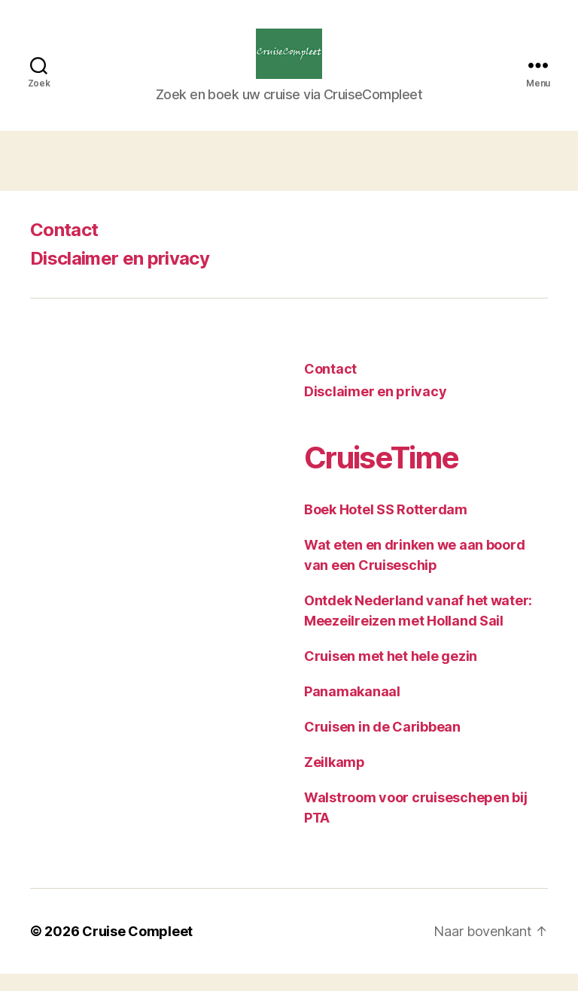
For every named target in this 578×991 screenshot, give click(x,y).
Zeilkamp (334, 779)
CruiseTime (381, 474)
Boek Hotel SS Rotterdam (385, 527)
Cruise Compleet (137, 948)
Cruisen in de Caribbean (382, 744)
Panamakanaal (352, 709)
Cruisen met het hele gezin (390, 673)
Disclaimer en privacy (119, 275)
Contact (64, 247)
